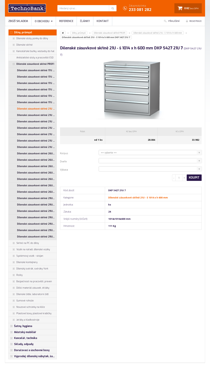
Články (85, 21)
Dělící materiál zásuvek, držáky (29, 288)
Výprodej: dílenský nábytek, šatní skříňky (33, 356)
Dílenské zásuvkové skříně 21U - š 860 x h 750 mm (37, 147)
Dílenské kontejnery (23, 262)
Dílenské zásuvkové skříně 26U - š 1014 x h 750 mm (37, 160)
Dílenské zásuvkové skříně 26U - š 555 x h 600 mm (37, 166)
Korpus (64, 153)
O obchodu (43, 21)
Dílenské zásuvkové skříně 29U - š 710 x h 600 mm (37, 217)
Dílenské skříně (21, 45)
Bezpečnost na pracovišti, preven (30, 281)
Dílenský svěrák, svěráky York (28, 269)
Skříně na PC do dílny (24, 243)
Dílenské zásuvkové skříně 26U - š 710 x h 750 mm (37, 179)
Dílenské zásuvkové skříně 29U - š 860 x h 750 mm (37, 236)
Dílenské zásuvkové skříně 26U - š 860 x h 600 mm (37, 185)
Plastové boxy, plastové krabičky (30, 313)
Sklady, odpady (21, 344)
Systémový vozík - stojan (26, 256)
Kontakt (103, 21)
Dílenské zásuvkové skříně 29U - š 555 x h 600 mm (37, 211)
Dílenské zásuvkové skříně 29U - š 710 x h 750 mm (37, 223)
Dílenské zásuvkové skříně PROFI (31, 64)
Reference (66, 21)
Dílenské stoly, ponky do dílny (28, 38)
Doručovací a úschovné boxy (29, 350)
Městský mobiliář (22, 332)
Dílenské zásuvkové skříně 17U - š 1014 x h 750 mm (37, 76)
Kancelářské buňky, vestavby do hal (31, 51)
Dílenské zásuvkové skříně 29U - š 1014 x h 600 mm (37, 198)
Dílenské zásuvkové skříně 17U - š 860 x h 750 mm (37, 102)
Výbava (64, 169)
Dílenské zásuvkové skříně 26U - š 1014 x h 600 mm (37, 153)
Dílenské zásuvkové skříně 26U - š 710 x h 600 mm (37, 172)
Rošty (15, 275)
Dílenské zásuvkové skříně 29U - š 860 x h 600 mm (37, 230)
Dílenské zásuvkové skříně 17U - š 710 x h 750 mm (37, 89)
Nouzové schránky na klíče (27, 307)
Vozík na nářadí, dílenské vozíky (29, 249)
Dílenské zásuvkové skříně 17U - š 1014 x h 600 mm (37, 70)
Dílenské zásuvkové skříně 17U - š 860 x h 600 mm (37, 96)
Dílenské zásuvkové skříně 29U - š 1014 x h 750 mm (37, 204)
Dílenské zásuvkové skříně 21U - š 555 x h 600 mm (37, 121)
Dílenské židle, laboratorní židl (29, 294)
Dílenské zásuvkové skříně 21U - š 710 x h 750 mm (37, 134)
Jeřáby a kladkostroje (24, 320)
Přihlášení (171, 21)
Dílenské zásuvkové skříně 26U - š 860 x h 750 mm (37, 191)
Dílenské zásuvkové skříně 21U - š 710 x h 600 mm (37, 128)
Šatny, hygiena (20, 326)
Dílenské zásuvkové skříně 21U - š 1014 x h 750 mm (37, 115)
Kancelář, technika (23, 338)
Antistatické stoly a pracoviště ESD (34, 57)
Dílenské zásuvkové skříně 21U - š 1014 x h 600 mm (37, 108)
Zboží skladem (18, 21)
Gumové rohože (21, 301)
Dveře (63, 161)
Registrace (194, 21)
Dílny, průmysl (20, 32)
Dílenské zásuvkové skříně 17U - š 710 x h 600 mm (37, 83)
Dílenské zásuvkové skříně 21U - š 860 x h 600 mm (37, 140)
